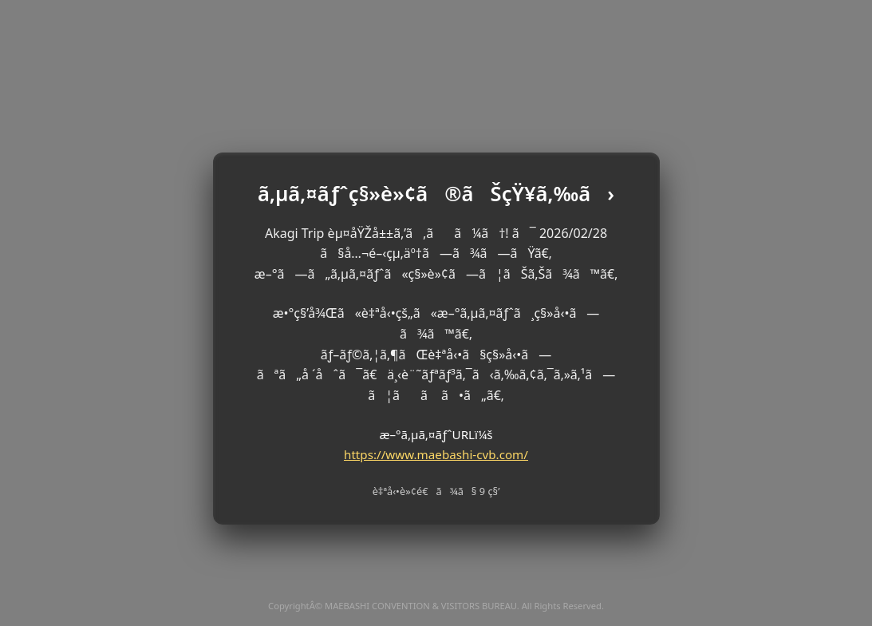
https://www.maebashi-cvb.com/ (436, 454)
